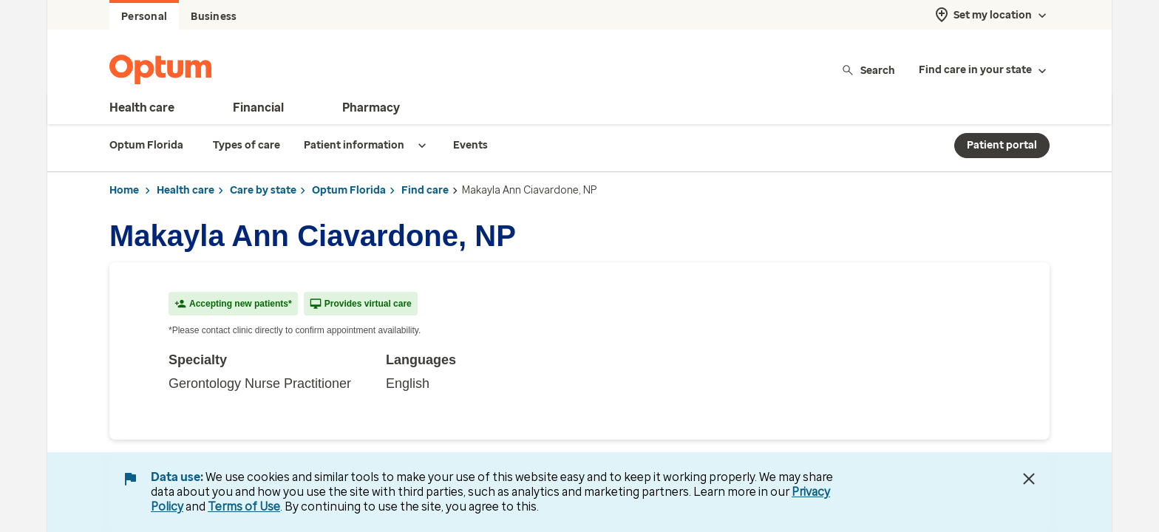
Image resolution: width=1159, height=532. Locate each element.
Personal (144, 16)
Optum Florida (349, 190)
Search (868, 70)
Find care (425, 190)
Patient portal (1002, 145)
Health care (185, 190)
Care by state (263, 190)
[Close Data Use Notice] (1029, 479)
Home (124, 190)
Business (214, 16)
